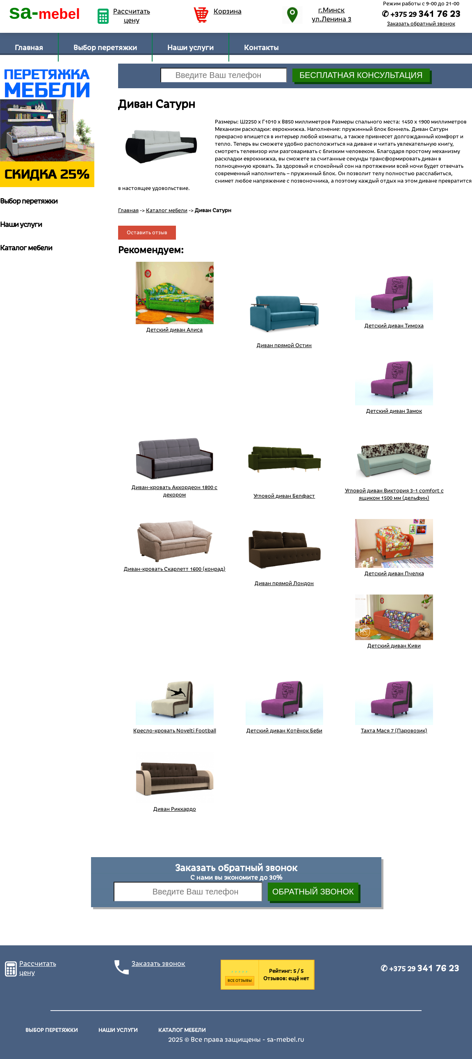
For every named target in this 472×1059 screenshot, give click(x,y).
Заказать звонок (158, 964)
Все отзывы (240, 981)
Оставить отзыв (147, 233)
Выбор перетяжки (105, 48)
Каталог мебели (166, 210)
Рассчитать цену (131, 16)
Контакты (261, 48)
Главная (29, 48)
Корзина (228, 11)
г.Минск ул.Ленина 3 (331, 15)
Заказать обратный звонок (421, 24)
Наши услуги (190, 48)
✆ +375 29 (420, 969)
